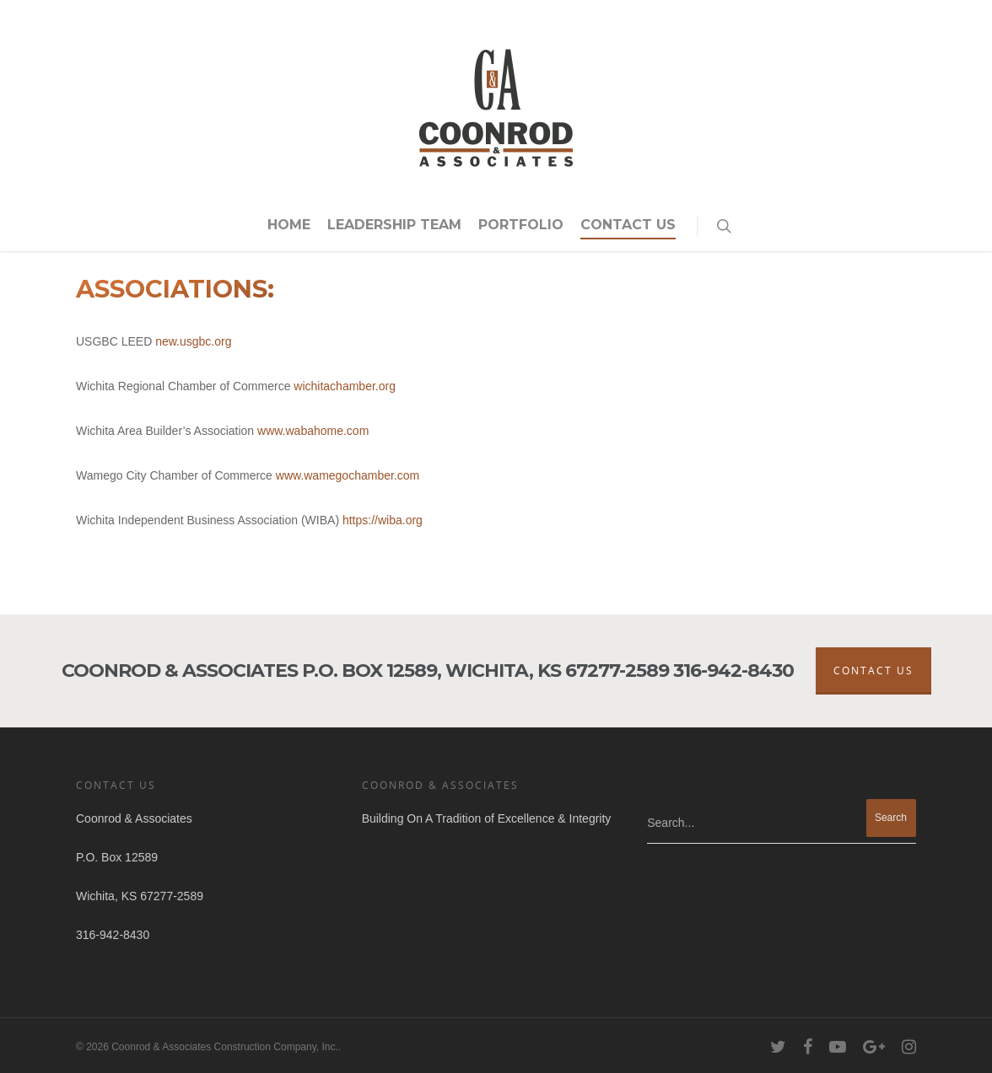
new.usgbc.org (193, 341)
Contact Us (628, 225)
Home (288, 225)
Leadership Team (394, 225)
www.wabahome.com (313, 430)
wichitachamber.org (345, 386)
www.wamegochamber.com (347, 475)
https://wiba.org (382, 520)
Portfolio (520, 225)
